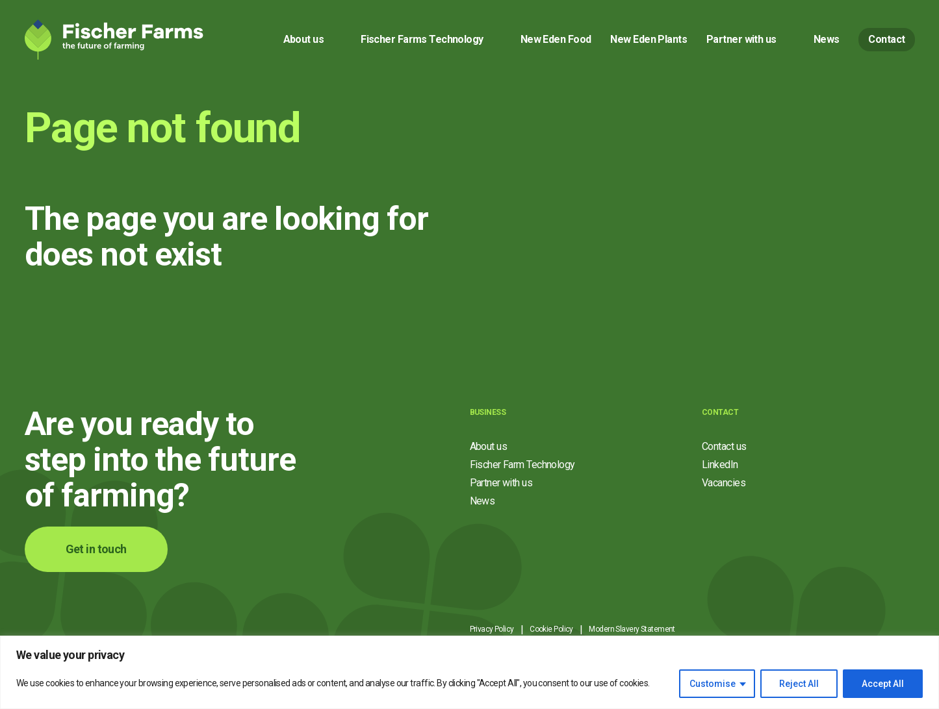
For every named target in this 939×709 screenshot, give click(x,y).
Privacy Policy (492, 629)
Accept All (883, 683)
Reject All (799, 683)
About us (303, 39)
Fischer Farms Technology (422, 39)
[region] (469, 672)
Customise (712, 683)
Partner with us (741, 39)
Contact (886, 39)
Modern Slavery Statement (632, 629)
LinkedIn (720, 464)
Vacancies (723, 483)
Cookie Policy (551, 629)
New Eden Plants (648, 39)
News (827, 39)
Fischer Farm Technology (522, 464)
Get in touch (96, 549)
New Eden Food (556, 39)
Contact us (724, 446)
